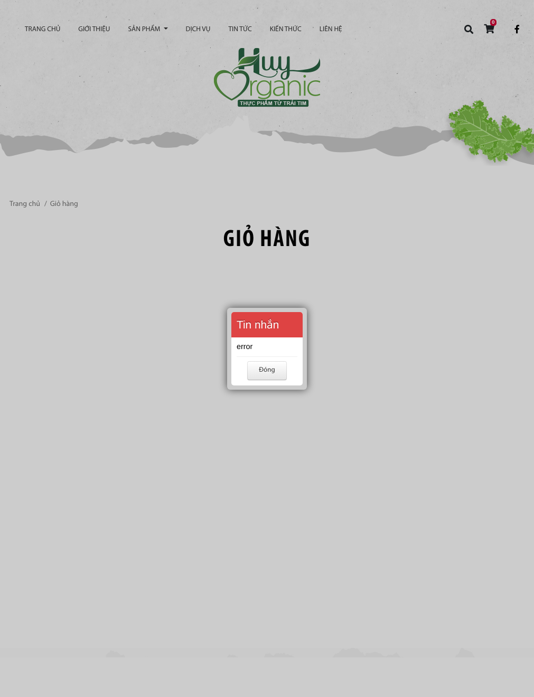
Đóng (267, 370)
